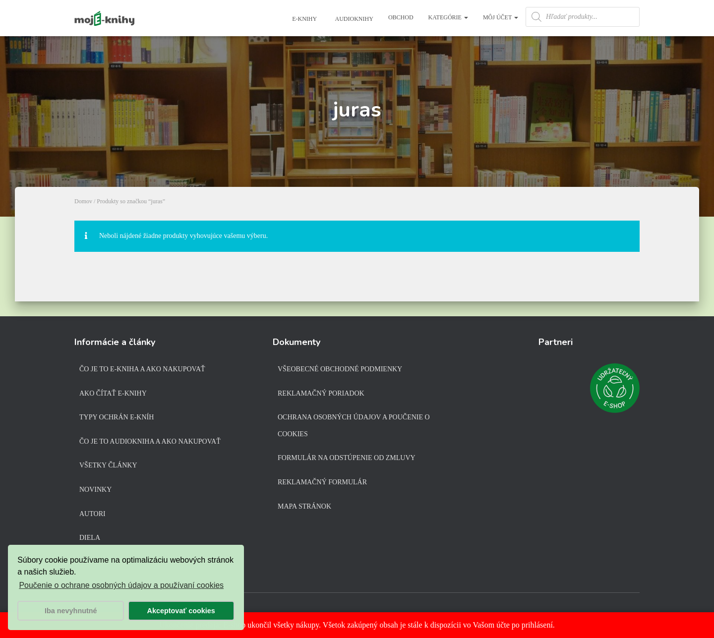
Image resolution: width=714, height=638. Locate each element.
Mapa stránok (304, 506)
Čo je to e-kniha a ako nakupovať (142, 369)
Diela (89, 537)
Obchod (401, 17)
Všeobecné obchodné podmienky (340, 369)
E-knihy (304, 18)
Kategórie (448, 17)
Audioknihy (353, 18)
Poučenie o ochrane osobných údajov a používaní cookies (121, 585)
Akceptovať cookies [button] (181, 611)
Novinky (95, 489)
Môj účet (500, 17)
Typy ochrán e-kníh (116, 417)
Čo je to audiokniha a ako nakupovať (150, 441)
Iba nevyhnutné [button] (71, 611)
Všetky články (108, 465)
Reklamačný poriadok (321, 393)
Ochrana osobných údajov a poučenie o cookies (354, 425)
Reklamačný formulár (322, 482)
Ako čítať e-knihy (113, 393)
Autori (92, 514)
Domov (83, 201)
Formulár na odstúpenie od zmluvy (347, 458)
